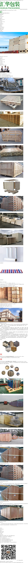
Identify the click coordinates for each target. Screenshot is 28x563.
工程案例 (1, 30)
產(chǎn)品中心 (2, 16)
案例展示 (1, 394)
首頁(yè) (1, 15)
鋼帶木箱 (1, 18)
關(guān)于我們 (2, 28)
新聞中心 (1, 530)
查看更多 (1, 339)
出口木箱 (1, 17)
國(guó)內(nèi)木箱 (2, 19)
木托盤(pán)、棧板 (2, 21)
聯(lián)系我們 (1, 29)
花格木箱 (1, 20)
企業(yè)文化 (1, 31)
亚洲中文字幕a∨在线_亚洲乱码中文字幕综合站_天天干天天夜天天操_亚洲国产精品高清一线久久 (11, 0)
